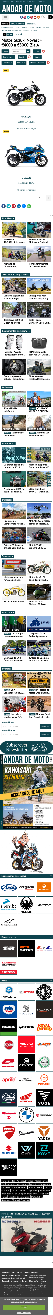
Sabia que (7, 556)
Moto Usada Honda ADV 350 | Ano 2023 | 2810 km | (26, 1232)
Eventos (7, 668)
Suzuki (22, 57)
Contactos (6, 1272)
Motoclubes (37, 1196)
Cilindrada (7, 63)
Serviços (25, 1200)
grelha (9, 34)
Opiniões (7, 387)
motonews (46, 27)
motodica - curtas (30, 30)
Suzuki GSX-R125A (26, 183)
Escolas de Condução (19, 1196)
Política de (24, 1312)
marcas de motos (7, 27)
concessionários (22, 27)
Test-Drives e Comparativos (16, 274)
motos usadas (31, 23)
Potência (21, 63)
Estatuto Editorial (30, 1272)
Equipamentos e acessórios (16, 330)
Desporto (7, 499)
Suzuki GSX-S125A (26, 121)
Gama (37, 57)
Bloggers (5, 1200)
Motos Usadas (8, 1180)
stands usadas (35, 27)
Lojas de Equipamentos (39, 1190)
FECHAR (24, 1307)
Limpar (5, 51)
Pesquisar (45, 726)
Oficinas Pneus (19, 1190)
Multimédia (8, 443)
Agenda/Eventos (25, 1180)
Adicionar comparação (26, 128)
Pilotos (15, 1200)
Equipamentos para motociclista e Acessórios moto (25, 1184)
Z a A (36, 51)
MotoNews (8, 218)
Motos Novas (41, 1180)
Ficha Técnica (17, 1272)
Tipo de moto (8, 57)
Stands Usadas (36, 1187)
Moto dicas (8, 612)
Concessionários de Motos (14, 1187)
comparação (18, 34)
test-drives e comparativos (11, 30)
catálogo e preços (17, 23)
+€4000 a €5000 (37, 63)
